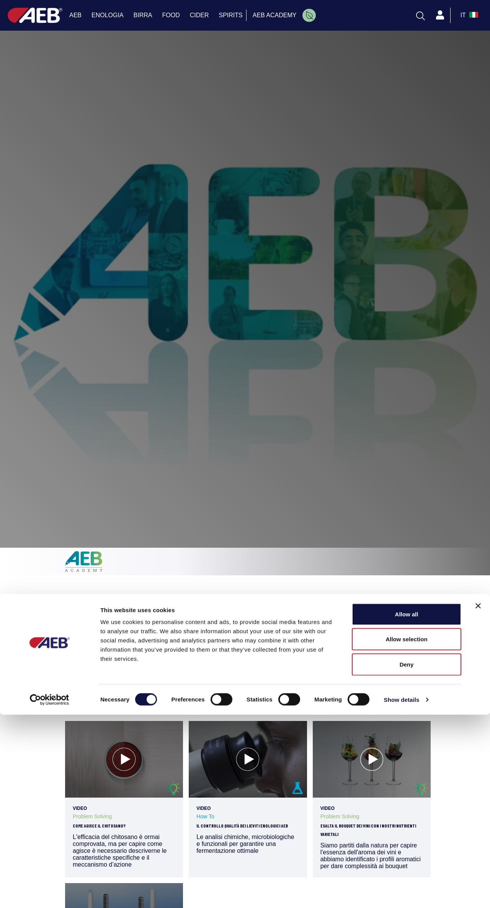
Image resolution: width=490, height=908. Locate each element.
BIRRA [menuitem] (143, 15)
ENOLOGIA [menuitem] (107, 15)
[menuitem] (309, 15)
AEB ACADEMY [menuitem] (275, 15)
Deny (407, 857)
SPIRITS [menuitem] (231, 15)
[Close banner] (478, 799)
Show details (402, 893)
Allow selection (406, 832)
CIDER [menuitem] (199, 15)
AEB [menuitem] (75, 15)
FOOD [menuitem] (171, 15)
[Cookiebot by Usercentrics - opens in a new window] (49, 893)
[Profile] (440, 15)
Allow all (406, 807)
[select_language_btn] (468, 15)
